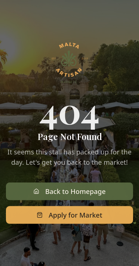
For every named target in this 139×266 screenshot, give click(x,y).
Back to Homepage (69, 192)
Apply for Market (69, 215)
